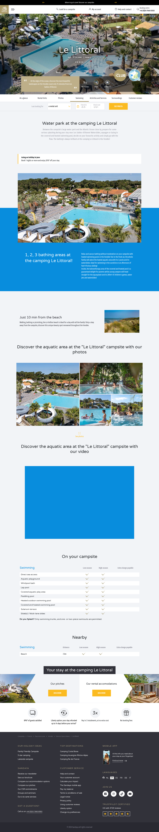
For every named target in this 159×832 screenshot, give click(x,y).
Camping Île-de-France (69, 759)
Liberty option (66, 808)
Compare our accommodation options (34, 781)
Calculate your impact (69, 781)
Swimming (79, 98)
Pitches (61, 98)
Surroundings (117, 98)
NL (107, 778)
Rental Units (42, 98)
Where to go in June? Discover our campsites (79, 2)
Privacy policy (65, 801)
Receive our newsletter (27, 774)
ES (117, 778)
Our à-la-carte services (27, 797)
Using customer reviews (70, 804)
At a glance (24, 98)
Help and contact (67, 774)
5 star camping (24, 755)
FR (121, 778)
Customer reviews (135, 98)
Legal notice (65, 797)
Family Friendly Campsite (28, 751)
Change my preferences (70, 812)
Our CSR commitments (27, 789)
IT (130, 778)
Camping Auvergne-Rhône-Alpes (74, 755)
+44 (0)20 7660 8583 (34, 812)
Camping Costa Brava (69, 751)
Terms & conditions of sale (71, 793)
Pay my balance (66, 789)
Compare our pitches (26, 785)
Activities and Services (98, 98)
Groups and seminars (27, 793)
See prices (118, 106)
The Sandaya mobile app (70, 785)
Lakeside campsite (25, 759)
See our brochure (25, 778)
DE (126, 778)
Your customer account (70, 778)
